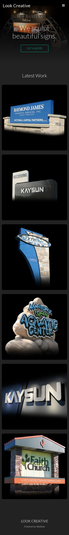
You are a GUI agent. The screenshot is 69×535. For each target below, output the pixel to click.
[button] (63, 5)
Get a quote (34, 48)
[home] (16, 5)
